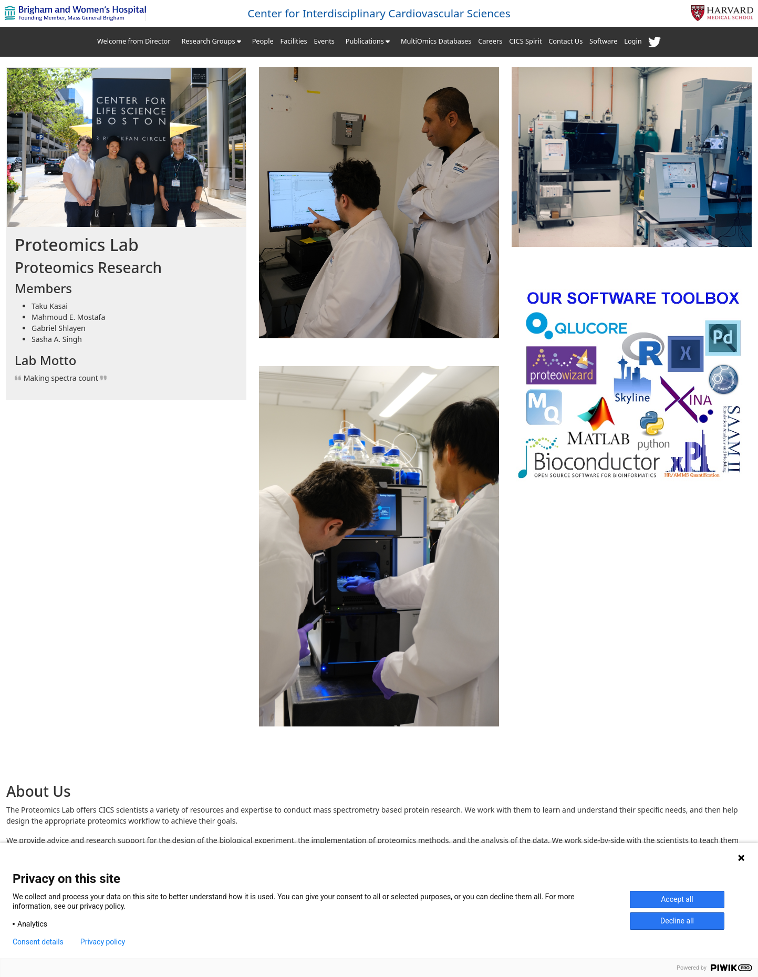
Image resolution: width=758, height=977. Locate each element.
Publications (368, 41)
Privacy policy (102, 942)
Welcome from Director (134, 41)
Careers (490, 41)
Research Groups (211, 41)
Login (633, 41)
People (263, 41)
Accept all (677, 899)
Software (603, 41)
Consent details (38, 942)
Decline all (677, 921)
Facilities (294, 41)
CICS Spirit (525, 41)
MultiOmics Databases (436, 41)
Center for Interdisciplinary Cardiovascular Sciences (379, 13)
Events (324, 41)
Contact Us (565, 41)
